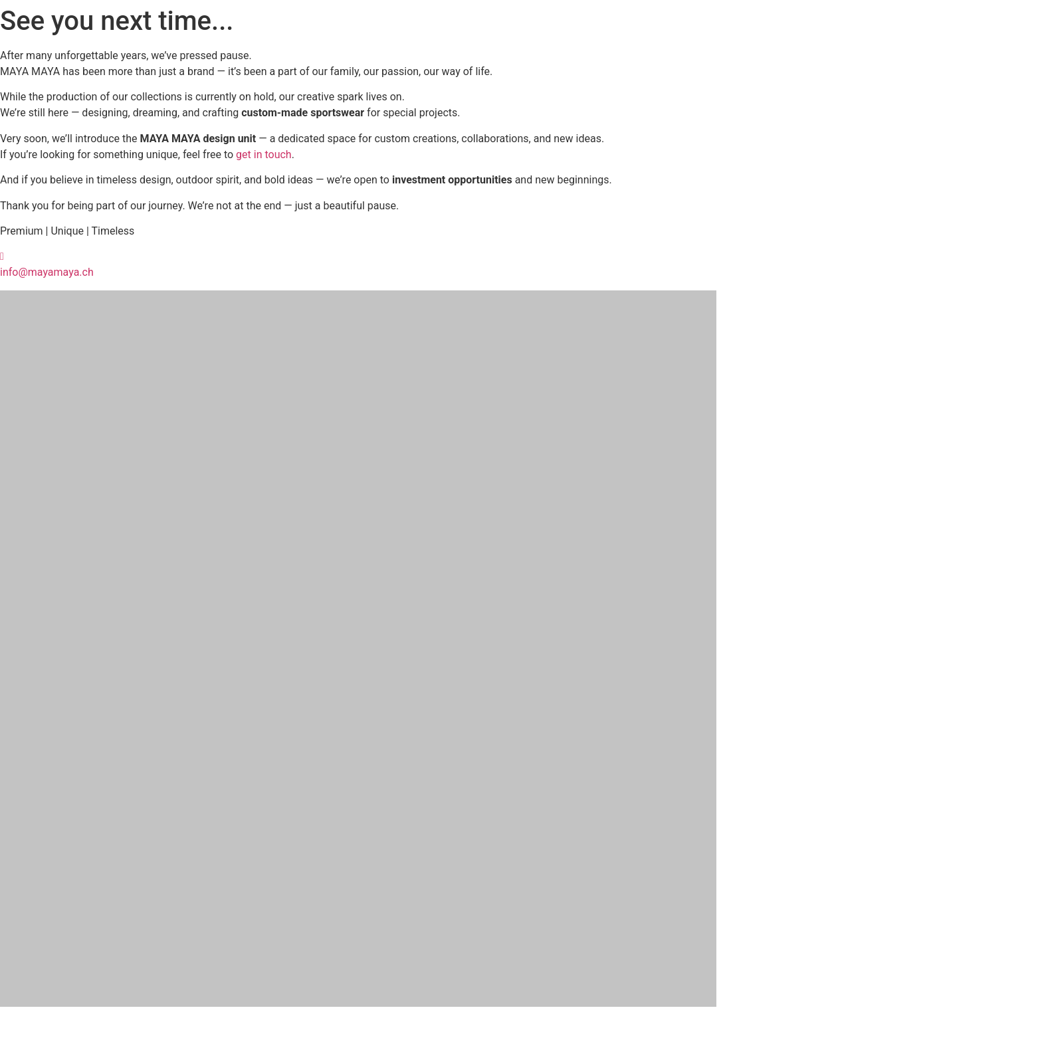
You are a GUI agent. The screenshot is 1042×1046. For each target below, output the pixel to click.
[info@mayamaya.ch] (2, 256)
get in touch (264, 154)
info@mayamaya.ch (47, 272)
